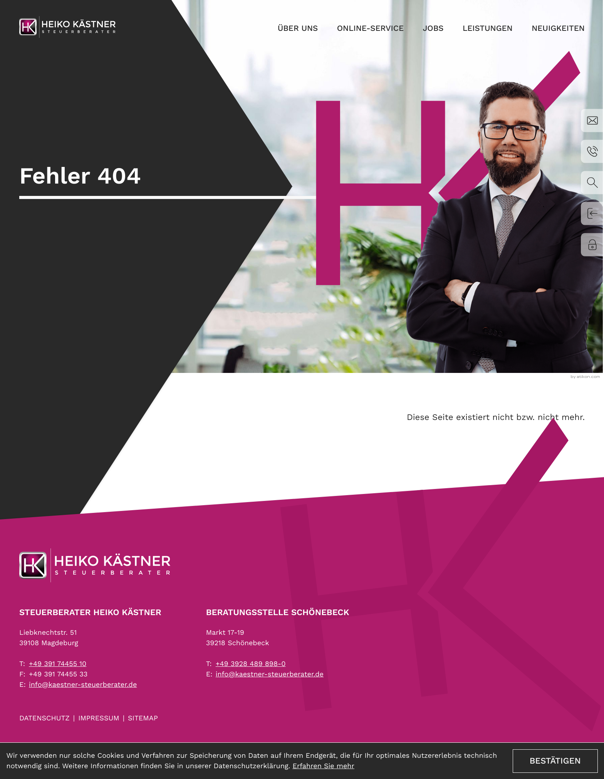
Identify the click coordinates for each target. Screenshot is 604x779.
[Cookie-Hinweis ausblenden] (555, 761)
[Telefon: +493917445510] (57, 664)
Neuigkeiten (556, 32)
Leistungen (481, 32)
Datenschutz (44, 718)
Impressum (98, 718)
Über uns (277, 32)
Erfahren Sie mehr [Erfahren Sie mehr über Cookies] (323, 766)
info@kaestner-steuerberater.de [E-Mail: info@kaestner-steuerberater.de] (83, 685)
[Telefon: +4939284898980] (251, 664)
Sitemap (143, 718)
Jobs (422, 32)
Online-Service (355, 32)
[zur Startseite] (67, 30)
